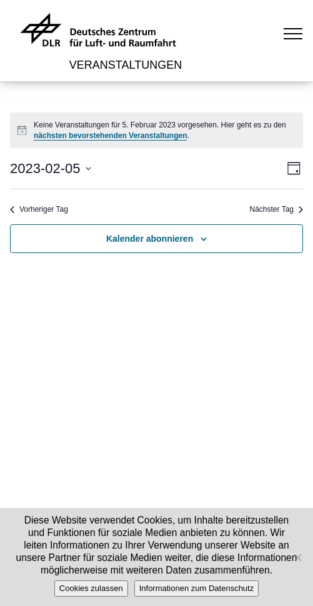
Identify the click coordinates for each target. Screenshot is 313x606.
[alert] (156, 130)
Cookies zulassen (91, 588)
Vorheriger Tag (39, 209)
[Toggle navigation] (293, 33)
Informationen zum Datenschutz (196, 588)
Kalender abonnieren (149, 239)
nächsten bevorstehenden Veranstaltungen (110, 135)
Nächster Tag (276, 209)
